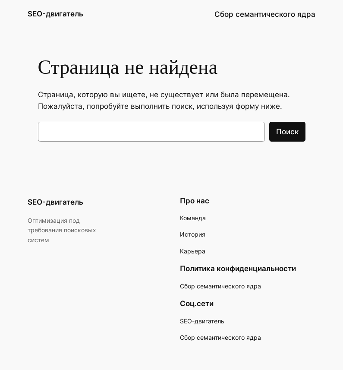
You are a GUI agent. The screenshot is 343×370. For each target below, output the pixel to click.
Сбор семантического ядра (220, 337)
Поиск (287, 131)
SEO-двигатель (55, 13)
